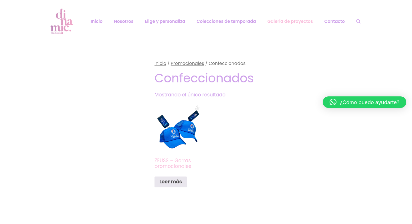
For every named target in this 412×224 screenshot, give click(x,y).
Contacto (334, 21)
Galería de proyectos (290, 21)
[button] (364, 102)
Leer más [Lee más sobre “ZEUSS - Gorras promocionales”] (170, 181)
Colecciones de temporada (226, 21)
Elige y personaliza (165, 21)
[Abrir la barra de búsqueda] (358, 21)
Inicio (96, 21)
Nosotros (123, 21)
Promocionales (187, 63)
